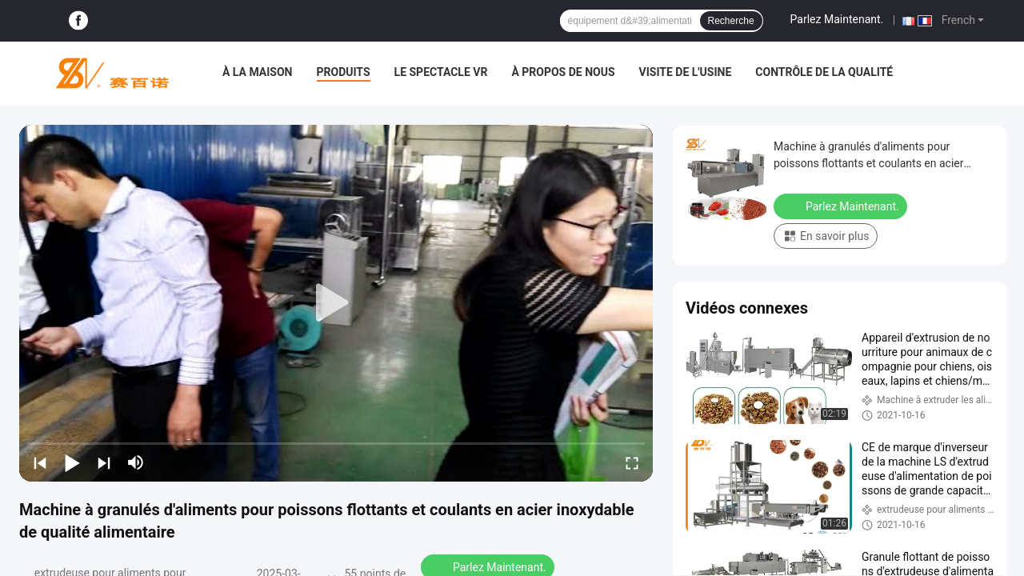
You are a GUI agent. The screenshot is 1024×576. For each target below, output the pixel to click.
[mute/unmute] (136, 462)
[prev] (40, 462)
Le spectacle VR (441, 72)
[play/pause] (72, 462)
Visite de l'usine (685, 72)
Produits (343, 72)
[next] (104, 462)
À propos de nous (562, 72)
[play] (336, 303)
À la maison (257, 72)
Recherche (731, 20)
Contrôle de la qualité (824, 72)
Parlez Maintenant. (837, 19)
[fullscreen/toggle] (632, 462)
